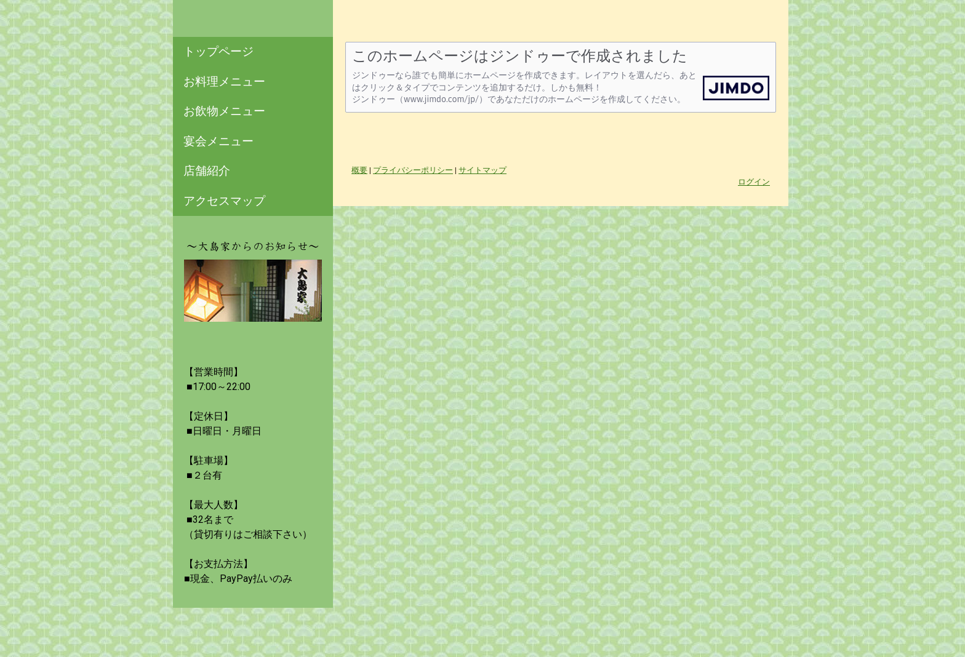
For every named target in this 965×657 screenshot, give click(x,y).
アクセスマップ (224, 201)
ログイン (754, 181)
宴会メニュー (218, 141)
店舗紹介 (206, 171)
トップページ (218, 51)
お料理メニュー (224, 81)
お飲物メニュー (224, 111)
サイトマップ (482, 170)
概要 (359, 170)
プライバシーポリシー (413, 170)
